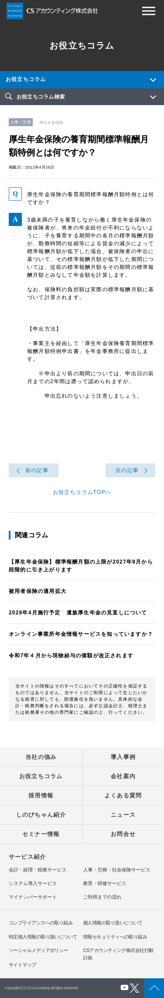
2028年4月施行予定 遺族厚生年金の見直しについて (78, 613)
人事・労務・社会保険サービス (116, 870)
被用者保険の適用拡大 (37, 591)
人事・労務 (20, 122)
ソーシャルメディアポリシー (38, 950)
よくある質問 (123, 795)
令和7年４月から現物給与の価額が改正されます (71, 655)
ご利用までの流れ (102, 897)
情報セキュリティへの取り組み (115, 936)
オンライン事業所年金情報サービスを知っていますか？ (81, 634)
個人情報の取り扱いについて (113, 922)
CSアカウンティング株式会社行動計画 (118, 954)
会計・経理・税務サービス (37, 870)
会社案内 (123, 776)
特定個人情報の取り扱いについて (43, 936)
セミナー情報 (41, 834)
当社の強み (41, 757)
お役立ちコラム (26, 79)
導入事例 (123, 757)
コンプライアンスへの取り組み (41, 922)
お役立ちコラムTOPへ (82, 492)
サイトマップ (22, 964)
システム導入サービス (33, 883)
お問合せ (123, 834)
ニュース (123, 814)
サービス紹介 (27, 856)
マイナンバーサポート (33, 897)
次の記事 (127, 470)
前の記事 (37, 470)
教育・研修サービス (104, 883)
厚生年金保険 (51, 122)
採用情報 (40, 795)
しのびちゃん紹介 (41, 814)
